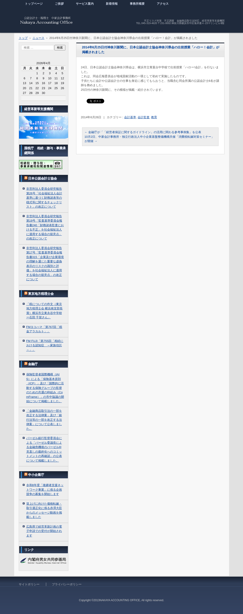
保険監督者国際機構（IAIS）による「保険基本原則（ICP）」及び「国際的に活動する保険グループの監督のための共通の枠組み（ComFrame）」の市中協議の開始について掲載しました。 (45, 388)
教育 (154, 117)
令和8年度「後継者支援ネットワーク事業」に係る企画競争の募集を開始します (45, 489)
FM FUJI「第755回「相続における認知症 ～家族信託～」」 (45, 345)
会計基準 (130, 117)
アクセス (163, 3)
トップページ (34, 3)
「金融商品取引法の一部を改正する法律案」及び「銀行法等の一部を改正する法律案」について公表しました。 (44, 419)
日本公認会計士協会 (42, 178)
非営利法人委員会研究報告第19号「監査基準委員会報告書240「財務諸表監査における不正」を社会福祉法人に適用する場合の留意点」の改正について (45, 227)
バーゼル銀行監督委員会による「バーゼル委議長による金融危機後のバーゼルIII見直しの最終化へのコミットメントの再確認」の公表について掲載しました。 (44, 449)
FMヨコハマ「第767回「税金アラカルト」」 (44, 329)
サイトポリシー (29, 584)
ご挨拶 (59, 3)
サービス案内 (85, 3)
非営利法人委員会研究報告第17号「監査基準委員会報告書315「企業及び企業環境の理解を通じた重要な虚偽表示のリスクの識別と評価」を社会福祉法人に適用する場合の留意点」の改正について (45, 263)
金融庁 (33, 364)
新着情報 (112, 3)
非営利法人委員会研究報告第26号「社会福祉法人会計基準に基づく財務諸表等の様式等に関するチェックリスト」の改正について (44, 197)
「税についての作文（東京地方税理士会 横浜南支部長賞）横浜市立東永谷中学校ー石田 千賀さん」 (44, 310)
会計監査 (144, 117)
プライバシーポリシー (67, 584)
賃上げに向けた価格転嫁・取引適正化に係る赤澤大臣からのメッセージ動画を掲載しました (44, 510)
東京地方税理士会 (41, 293)
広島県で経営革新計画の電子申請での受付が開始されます (44, 531)
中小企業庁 (36, 474)
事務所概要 (137, 3)
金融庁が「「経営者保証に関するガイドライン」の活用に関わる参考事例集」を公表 (143, 132)
